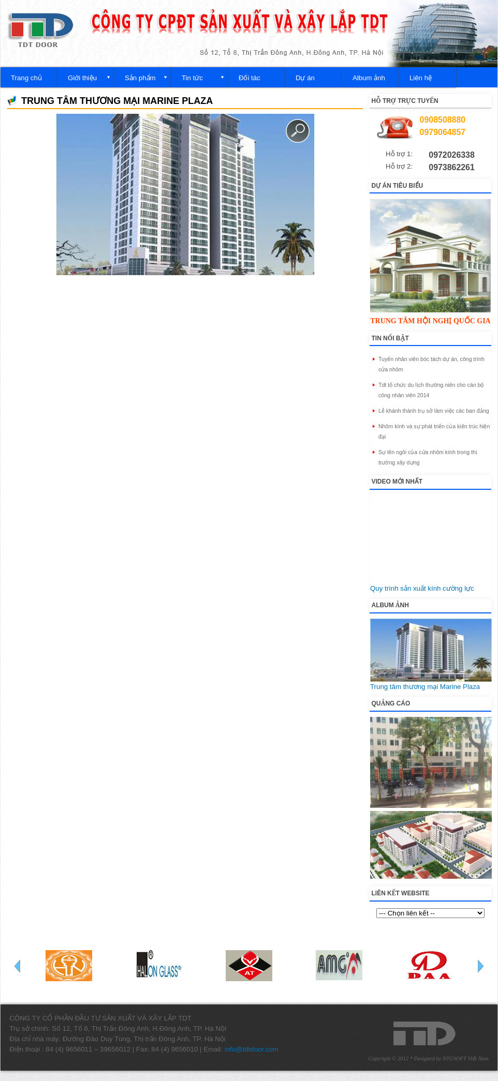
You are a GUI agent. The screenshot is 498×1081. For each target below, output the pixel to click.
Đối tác (249, 78)
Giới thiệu (82, 78)
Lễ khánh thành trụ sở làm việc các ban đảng (433, 411)
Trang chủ (26, 78)
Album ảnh (369, 78)
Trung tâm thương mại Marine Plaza (425, 686)
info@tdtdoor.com (252, 1049)
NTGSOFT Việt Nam (466, 1058)
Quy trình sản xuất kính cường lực (422, 588)
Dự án (305, 78)
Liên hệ (420, 78)
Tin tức (192, 78)
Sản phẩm (140, 78)
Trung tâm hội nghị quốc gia (430, 321)
